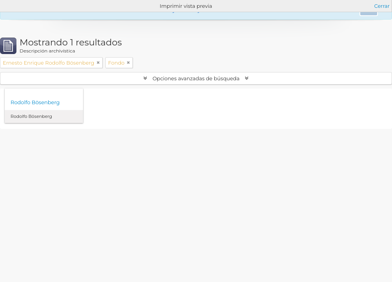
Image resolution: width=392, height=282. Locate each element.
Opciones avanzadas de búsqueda (196, 78)
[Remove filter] (98, 63)
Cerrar (382, 6)
